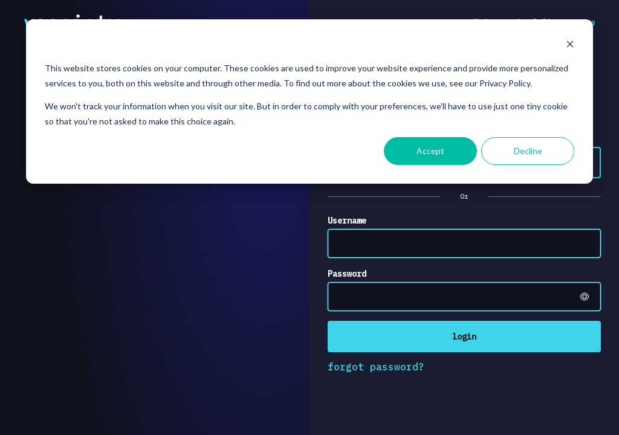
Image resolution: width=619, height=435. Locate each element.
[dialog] (309, 101)
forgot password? (376, 367)
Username (347, 220)
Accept (430, 151)
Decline (528, 151)
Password (347, 273)
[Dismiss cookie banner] (570, 45)
